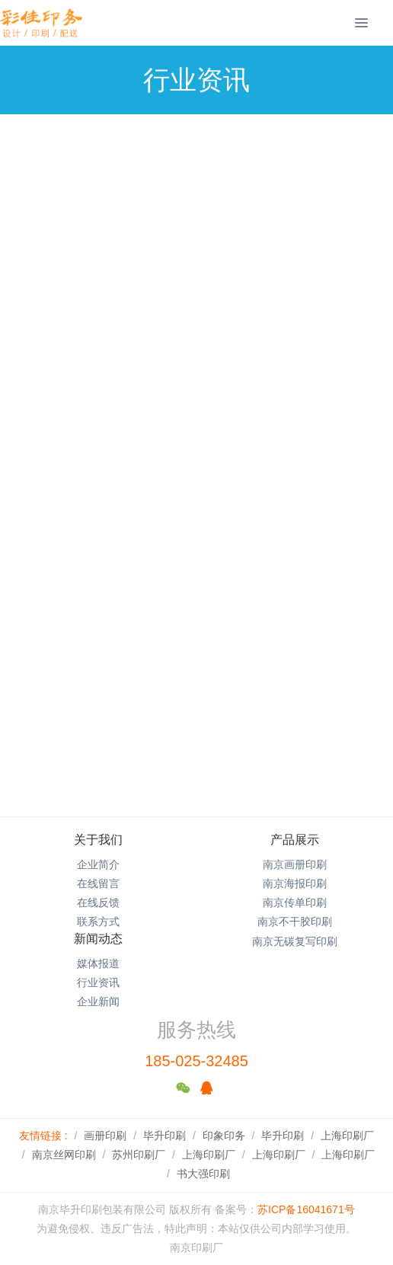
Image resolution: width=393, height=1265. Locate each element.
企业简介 (98, 864)
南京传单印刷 (295, 902)
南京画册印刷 (295, 864)
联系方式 (98, 921)
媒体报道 (98, 963)
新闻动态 (98, 938)
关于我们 (98, 839)
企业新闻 (98, 1001)
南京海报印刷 (295, 883)
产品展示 (294, 839)
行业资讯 (98, 982)
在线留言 (98, 883)
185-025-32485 (196, 1061)
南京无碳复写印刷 (294, 941)
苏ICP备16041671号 (306, 1209)
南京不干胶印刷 (294, 921)
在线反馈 (98, 902)
